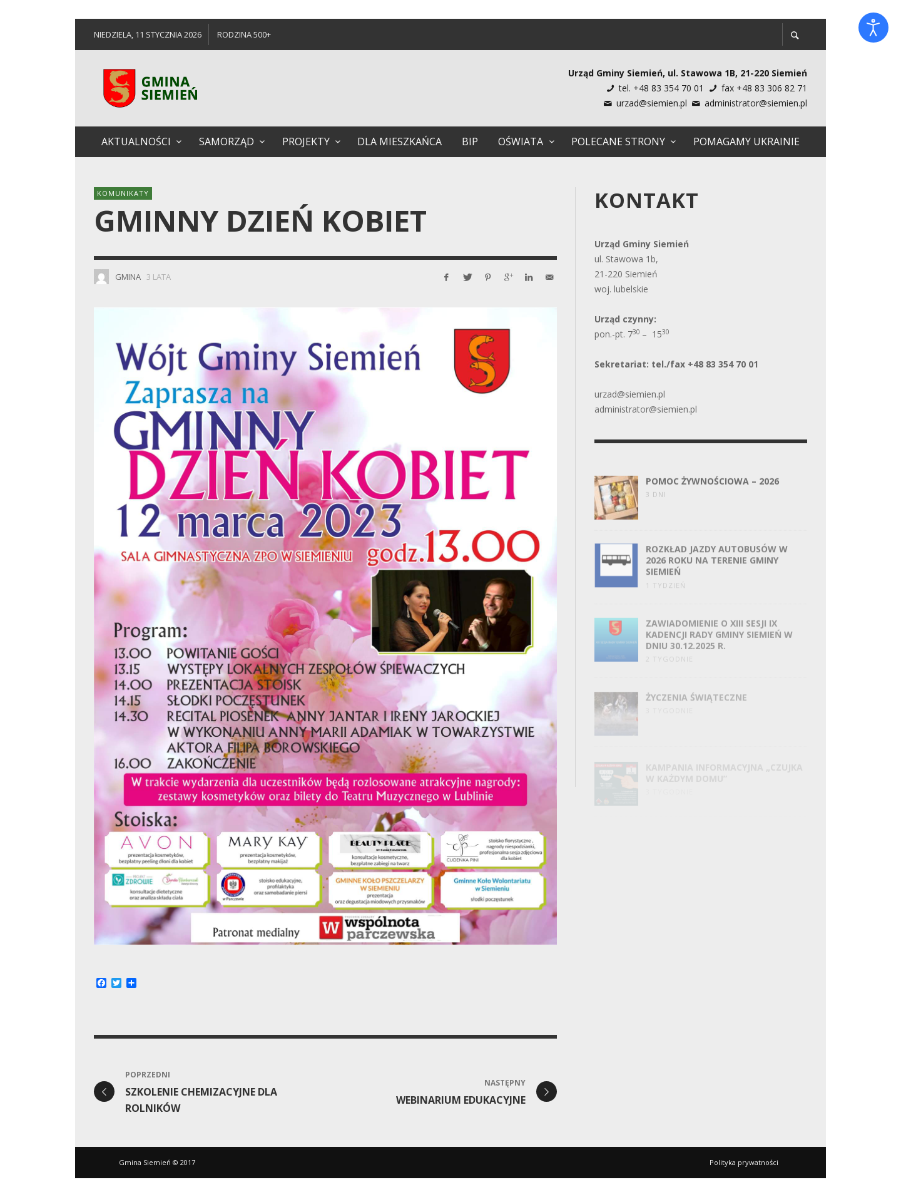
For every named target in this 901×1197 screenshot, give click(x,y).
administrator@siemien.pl (756, 103)
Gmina (128, 276)
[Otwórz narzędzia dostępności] (873, 28)
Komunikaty (123, 193)
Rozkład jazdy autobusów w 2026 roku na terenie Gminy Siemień (717, 571)
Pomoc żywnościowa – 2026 (712, 490)
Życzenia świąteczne (696, 706)
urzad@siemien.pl (651, 103)
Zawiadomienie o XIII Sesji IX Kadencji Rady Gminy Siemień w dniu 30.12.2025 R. (719, 645)
